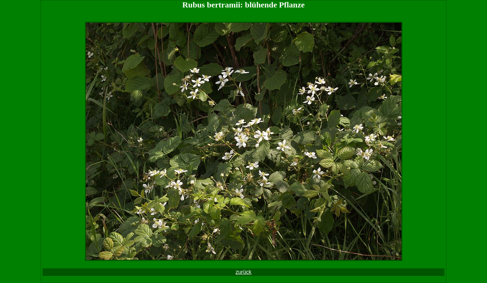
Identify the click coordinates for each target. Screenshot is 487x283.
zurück (243, 272)
